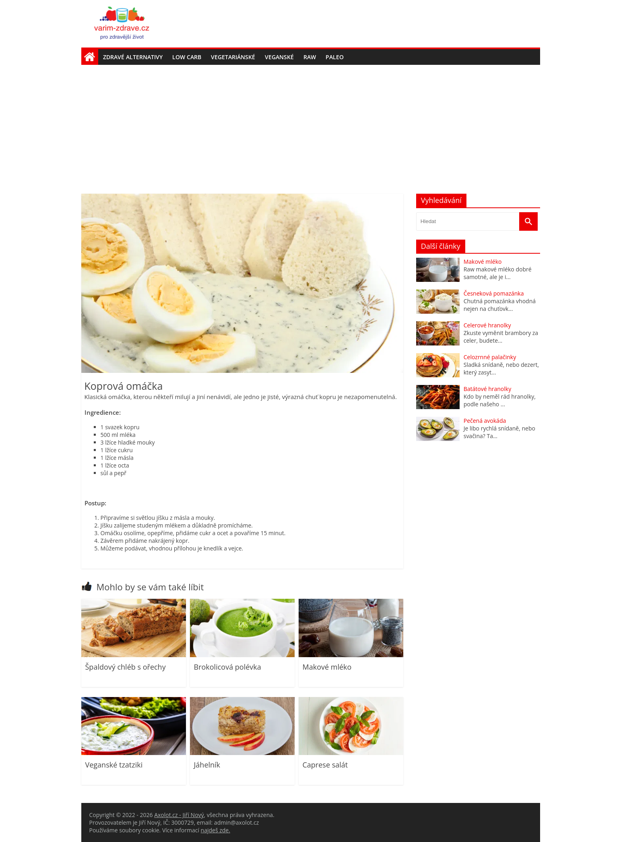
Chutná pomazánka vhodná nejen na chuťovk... (500, 304)
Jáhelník (207, 765)
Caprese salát (325, 765)
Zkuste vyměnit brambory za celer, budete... (501, 336)
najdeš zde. (215, 830)
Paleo (335, 57)
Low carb (186, 57)
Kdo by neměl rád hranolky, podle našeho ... (500, 400)
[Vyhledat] (528, 221)
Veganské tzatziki (114, 765)
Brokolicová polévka (227, 667)
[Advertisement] (310, 125)
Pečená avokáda (485, 420)
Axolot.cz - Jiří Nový (179, 815)
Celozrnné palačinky (490, 357)
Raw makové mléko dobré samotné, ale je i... (498, 273)
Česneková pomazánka (494, 293)
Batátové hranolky (488, 389)
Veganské (279, 57)
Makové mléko (327, 667)
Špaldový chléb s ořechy (125, 667)
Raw (309, 57)
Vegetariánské (233, 57)
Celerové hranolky (487, 325)
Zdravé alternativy (133, 57)
